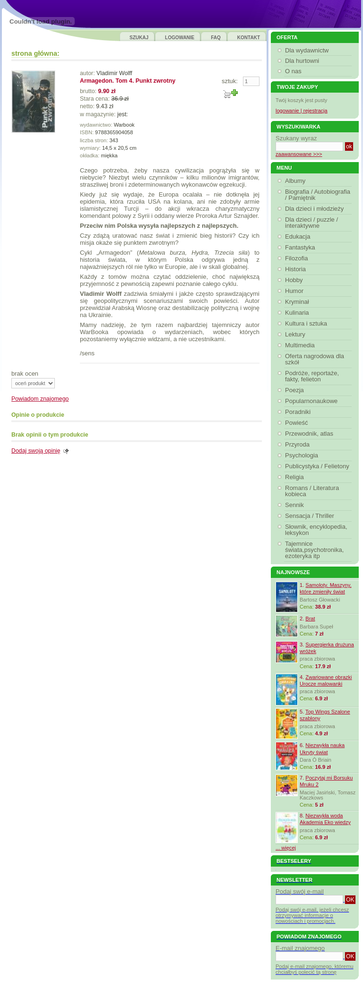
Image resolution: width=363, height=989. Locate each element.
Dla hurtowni (302, 60)
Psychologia (302, 455)
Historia (296, 269)
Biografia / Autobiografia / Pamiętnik (317, 194)
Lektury (296, 334)
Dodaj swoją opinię (35, 450)
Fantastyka (301, 247)
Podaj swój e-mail (300, 891)
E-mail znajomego (300, 948)
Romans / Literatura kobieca (312, 491)
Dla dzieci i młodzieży (315, 208)
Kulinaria (298, 312)
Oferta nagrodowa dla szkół (314, 359)
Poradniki (299, 411)
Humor (295, 290)
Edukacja (298, 236)
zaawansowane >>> (299, 154)
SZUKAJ (139, 37)
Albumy (296, 180)
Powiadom (40, 399)
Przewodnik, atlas (310, 433)
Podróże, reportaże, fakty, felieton (312, 376)
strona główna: (35, 53)
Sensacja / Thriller (311, 515)
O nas (293, 71)
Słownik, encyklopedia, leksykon (316, 529)
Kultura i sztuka (307, 323)
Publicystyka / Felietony (318, 466)
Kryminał (298, 301)
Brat (310, 618)
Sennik (295, 504)
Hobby (295, 280)
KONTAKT (248, 37)
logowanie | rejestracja (302, 110)
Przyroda (298, 444)
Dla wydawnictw (306, 50)
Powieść (297, 422)
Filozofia (297, 258)
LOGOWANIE (179, 37)
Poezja (295, 390)
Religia (295, 477)
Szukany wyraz (296, 138)
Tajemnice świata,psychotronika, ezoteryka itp (314, 549)
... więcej (286, 848)
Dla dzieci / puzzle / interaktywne (311, 222)
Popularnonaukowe (312, 400)
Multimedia (301, 345)
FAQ (216, 37)
